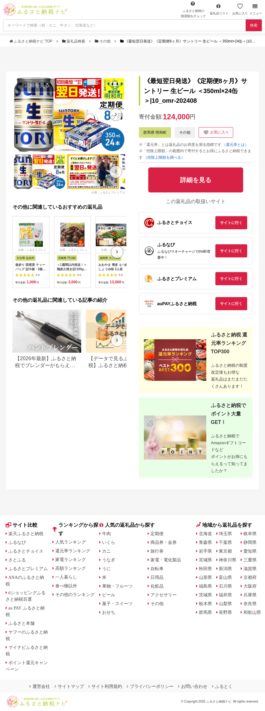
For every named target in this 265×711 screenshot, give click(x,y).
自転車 (157, 568)
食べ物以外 (66, 586)
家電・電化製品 (165, 560)
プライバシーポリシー (150, 686)
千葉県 (225, 542)
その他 (103, 41)
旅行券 (157, 551)
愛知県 (250, 551)
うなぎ (108, 560)
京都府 (250, 577)
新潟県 (225, 568)
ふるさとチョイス (25, 551)
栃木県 (205, 603)
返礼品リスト (219, 9)
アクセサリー (163, 595)
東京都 (225, 551)
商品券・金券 (163, 542)
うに (106, 568)
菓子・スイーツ (117, 603)
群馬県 (205, 612)
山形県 (205, 577)
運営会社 (39, 686)
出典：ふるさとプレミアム (108, 192)
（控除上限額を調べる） (164, 157)
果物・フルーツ (117, 586)
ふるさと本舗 (21, 623)
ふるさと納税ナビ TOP (31, 41)
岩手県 (205, 551)
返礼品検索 (74, 41)
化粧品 (157, 586)
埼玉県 (225, 533)
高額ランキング (70, 568)
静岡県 (250, 542)
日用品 (157, 577)
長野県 (225, 612)
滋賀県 (250, 568)
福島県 (205, 586)
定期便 (157, 533)
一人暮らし (66, 577)
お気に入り (240, 9)
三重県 (250, 560)
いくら (108, 542)
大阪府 (250, 586)
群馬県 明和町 (155, 132)
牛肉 (106, 533)
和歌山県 (252, 612)
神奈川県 (227, 560)
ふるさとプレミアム (28, 568)
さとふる (17, 560)
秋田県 (205, 568)
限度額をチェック (193, 9)
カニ (106, 551)
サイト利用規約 (105, 686)
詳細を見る (37, 85)
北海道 (205, 533)
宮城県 (205, 560)
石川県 (225, 586)
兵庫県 (250, 595)
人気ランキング (70, 542)
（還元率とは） (235, 144)
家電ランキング (70, 559)
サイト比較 (21, 525)
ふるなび (17, 542)
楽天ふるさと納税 (25, 533)
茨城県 (205, 595)
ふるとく (222, 686)
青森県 (205, 542)
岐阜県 (250, 533)
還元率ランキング (72, 551)
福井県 (225, 595)
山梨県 (225, 603)
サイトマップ (69, 686)
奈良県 (250, 603)
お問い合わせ (192, 686)
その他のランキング (75, 594)
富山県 (225, 577)
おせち (108, 612)
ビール (108, 595)
